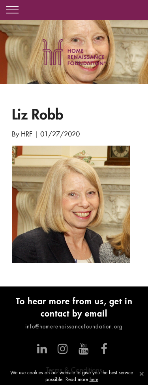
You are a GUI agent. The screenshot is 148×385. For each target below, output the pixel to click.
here (94, 379)
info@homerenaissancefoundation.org (74, 327)
